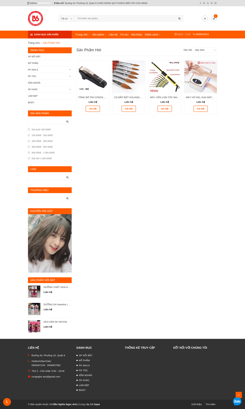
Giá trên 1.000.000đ (40, 158)
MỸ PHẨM (33, 63)
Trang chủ (82, 34)
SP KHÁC (33, 89)
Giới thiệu (136, 34)
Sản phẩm (99, 34)
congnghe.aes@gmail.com (46, 376)
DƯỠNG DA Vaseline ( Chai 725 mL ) (63, 304)
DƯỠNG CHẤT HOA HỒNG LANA (62, 287)
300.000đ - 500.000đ (40, 147)
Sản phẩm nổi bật (42, 280)
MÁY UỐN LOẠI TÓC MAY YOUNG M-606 (172, 97)
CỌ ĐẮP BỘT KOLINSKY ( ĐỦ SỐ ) (133, 97)
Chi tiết (93, 108)
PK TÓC (32, 76)
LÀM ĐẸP (33, 96)
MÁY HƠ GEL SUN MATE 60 (201, 97)
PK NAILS (33, 69)
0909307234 (44, 3)
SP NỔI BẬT (34, 56)
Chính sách (152, 34)
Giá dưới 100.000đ (39, 129)
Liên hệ (113, 34)
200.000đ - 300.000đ (40, 141)
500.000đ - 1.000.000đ (41, 152)
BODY (31, 102)
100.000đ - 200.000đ (40, 135)
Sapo (97, 404)
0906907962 (54, 365)
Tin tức (124, 34)
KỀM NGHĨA (34, 83)
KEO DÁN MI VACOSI (55, 321)
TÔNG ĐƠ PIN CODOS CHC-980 (96, 97)
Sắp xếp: (187, 50)
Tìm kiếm (210, 404)
